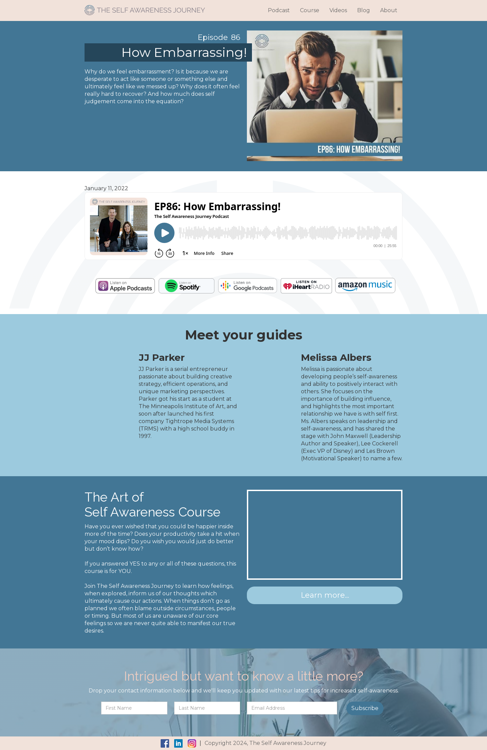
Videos (338, 10)
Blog (363, 10)
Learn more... (325, 595)
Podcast (279, 10)
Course (309, 10)
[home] (145, 7)
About (388, 10)
